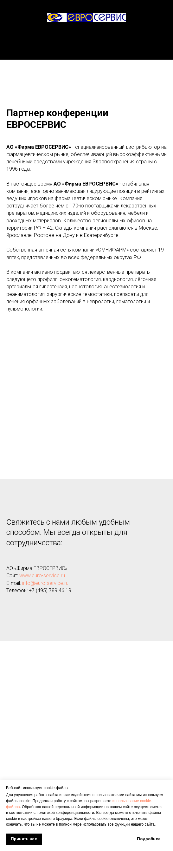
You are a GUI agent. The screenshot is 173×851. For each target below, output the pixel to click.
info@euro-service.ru (45, 583)
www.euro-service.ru (42, 576)
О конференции (86, 47)
